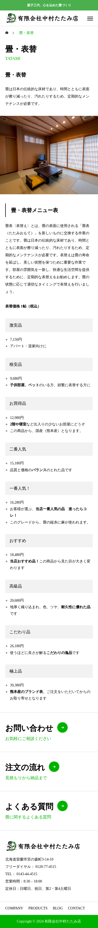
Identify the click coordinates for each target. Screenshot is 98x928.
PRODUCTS (38, 908)
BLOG (58, 908)
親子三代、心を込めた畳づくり (49, 5)
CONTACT (76, 908)
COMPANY (14, 908)
